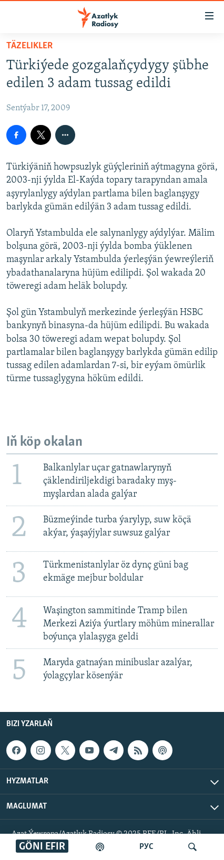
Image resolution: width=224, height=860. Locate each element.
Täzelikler (29, 46)
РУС (146, 847)
